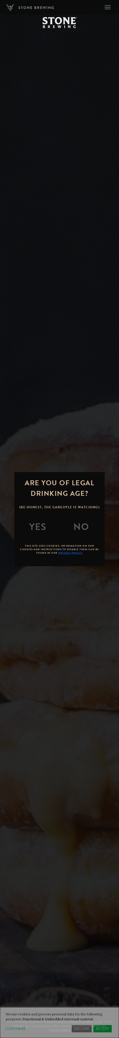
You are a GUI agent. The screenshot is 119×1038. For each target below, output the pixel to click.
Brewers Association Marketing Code (74, 1021)
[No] (81, 527)
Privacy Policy (59, 1030)
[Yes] (38, 527)
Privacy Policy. (70, 553)
